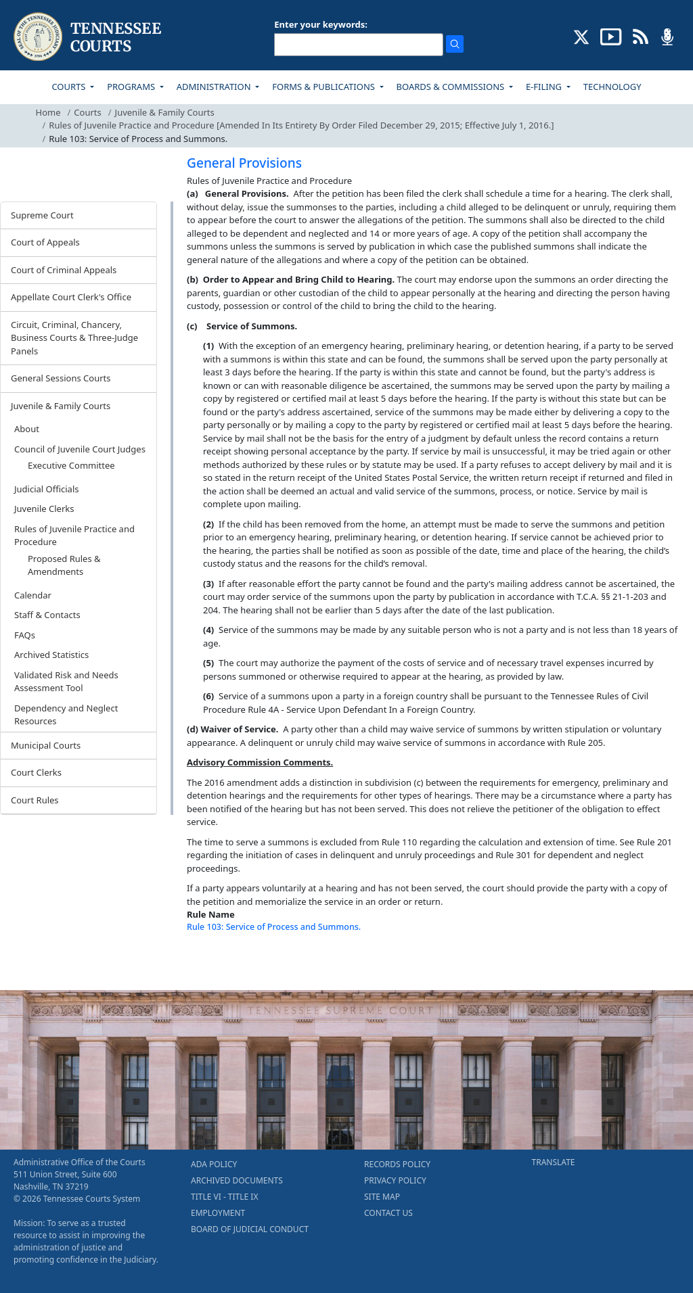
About (26, 429)
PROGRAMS (132, 86)
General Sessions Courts (61, 378)
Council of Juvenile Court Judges (80, 449)
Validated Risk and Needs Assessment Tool (66, 682)
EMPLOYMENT (218, 1213)
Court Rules (35, 800)
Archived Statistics (51, 655)
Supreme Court (42, 215)
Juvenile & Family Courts (165, 112)
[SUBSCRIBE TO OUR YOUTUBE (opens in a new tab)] (611, 36)
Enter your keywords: (320, 24)
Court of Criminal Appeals (63, 270)
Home (48, 112)
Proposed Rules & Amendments (64, 565)
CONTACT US (388, 1213)
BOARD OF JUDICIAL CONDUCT (250, 1229)
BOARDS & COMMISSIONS (452, 86)
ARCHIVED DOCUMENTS (237, 1180)
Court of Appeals (45, 242)
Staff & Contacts (47, 615)
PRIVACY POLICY (395, 1180)
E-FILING (545, 86)
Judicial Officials (46, 489)
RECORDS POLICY (397, 1164)
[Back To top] (210, 963)
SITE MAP (382, 1196)
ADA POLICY (214, 1164)
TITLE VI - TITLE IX (224, 1196)
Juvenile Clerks (44, 508)
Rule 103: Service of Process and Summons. (274, 927)
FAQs (24, 635)
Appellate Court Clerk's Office (71, 297)
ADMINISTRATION (215, 86)
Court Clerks (36, 772)
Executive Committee (71, 465)
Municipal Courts (46, 745)
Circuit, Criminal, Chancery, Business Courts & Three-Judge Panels (74, 338)
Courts (87, 112)
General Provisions (244, 163)
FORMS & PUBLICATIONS (324, 86)
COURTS (69, 86)
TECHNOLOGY (612, 86)
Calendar (32, 595)
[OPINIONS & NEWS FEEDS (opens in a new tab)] (640, 36)
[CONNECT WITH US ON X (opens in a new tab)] (581, 36)
